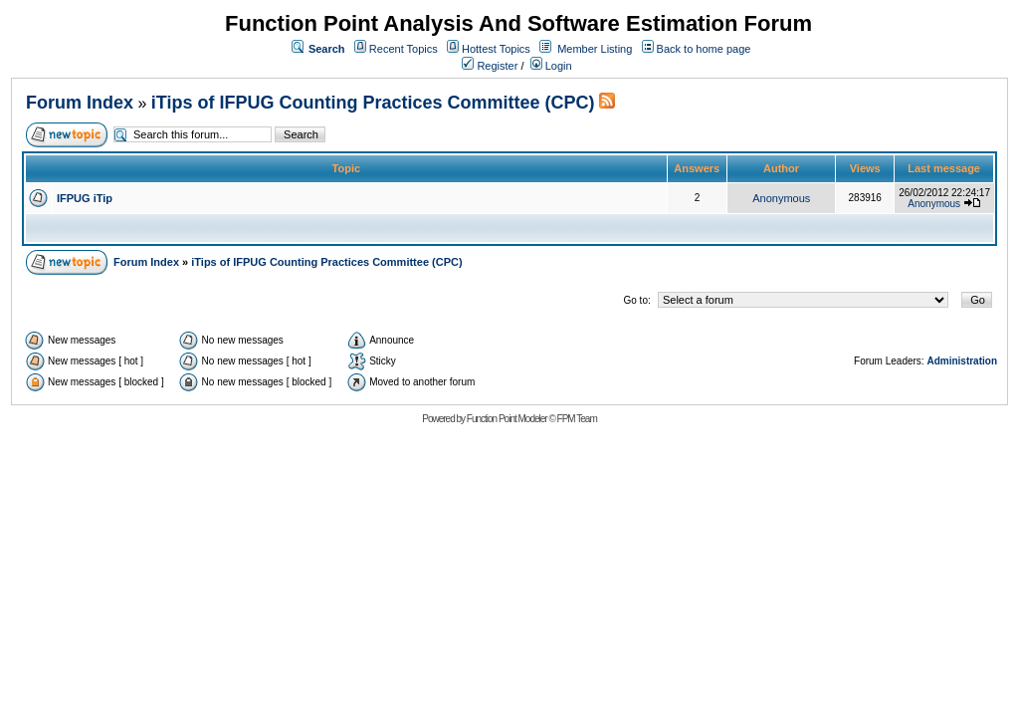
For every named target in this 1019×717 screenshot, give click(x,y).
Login (551, 66)
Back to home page (704, 49)
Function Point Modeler (507, 418)
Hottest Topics (496, 49)
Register (489, 66)
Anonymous (781, 198)
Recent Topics (403, 49)
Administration (961, 361)
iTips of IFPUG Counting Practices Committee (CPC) (373, 103)
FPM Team (577, 418)
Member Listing (594, 49)
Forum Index (79, 103)
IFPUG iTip (84, 198)
